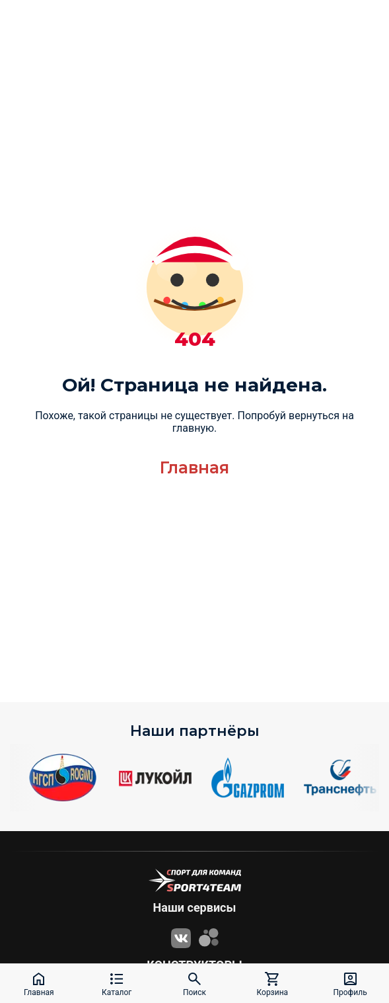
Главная (194, 467)
